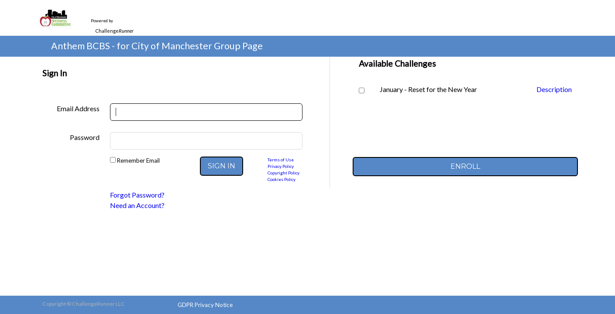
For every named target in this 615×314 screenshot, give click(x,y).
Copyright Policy (283, 172)
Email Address (78, 108)
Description (554, 89)
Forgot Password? (137, 195)
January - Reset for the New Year (428, 89)
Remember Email (138, 160)
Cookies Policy (281, 179)
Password (85, 137)
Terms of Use (281, 159)
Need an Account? (137, 205)
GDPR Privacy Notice (205, 304)
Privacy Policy (281, 166)
